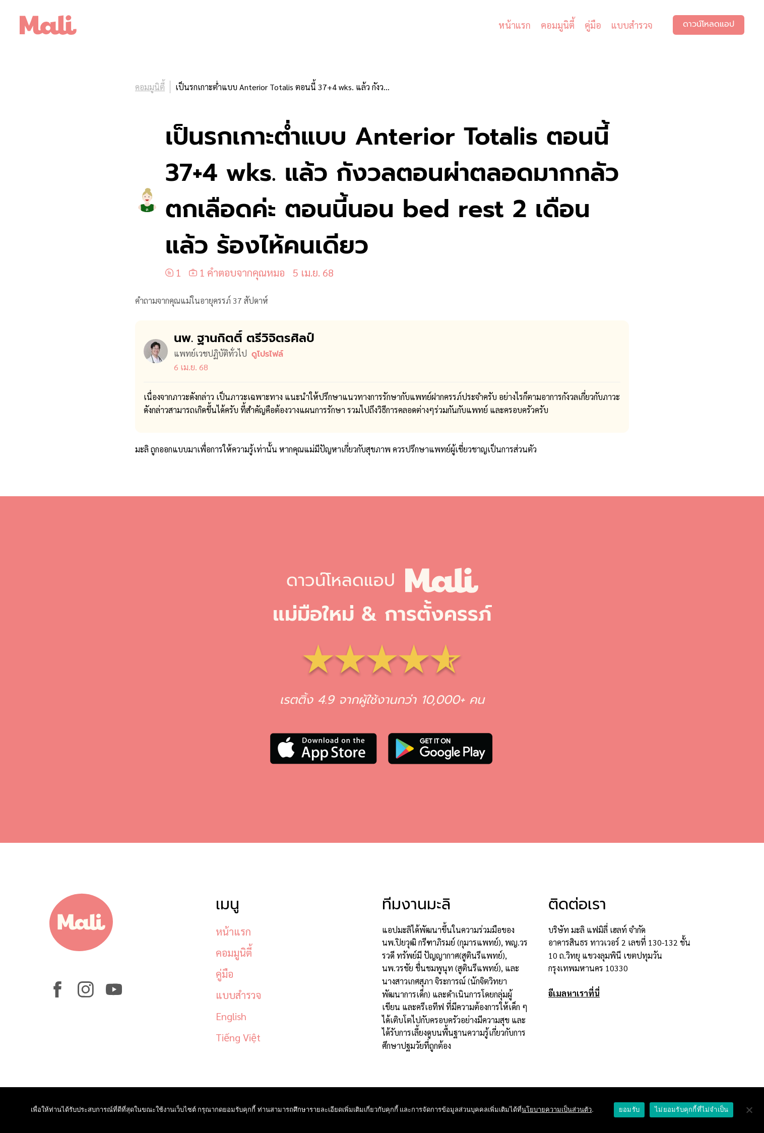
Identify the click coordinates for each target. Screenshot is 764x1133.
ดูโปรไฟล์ (267, 354)
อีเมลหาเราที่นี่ (574, 993)
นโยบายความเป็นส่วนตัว (557, 1109)
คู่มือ (592, 25)
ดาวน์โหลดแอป (708, 25)
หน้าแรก (514, 25)
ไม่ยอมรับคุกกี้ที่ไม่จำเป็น (691, 1109)
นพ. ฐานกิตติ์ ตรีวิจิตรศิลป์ (244, 338)
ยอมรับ (629, 1109)
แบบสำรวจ (631, 25)
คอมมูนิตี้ (557, 25)
